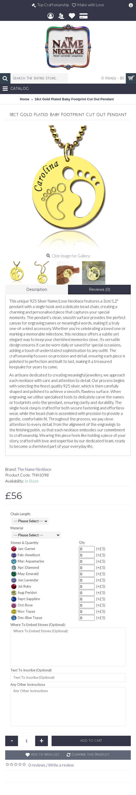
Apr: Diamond (25, 567)
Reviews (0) (99, 289)
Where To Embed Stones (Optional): (37, 625)
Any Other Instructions (27, 684)
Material (16, 528)
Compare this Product (90, 754)
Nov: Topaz (23, 611)
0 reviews (37, 765)
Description (36, 289)
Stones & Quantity (25, 543)
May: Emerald (25, 574)
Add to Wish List (45, 754)
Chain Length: (20, 514)
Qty (82, 542)
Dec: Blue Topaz (26, 617)
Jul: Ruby (21, 586)
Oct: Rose (22, 605)
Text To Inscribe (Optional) (31, 670)
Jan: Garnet (23, 549)
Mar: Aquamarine (27, 561)
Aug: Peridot (24, 592)
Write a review (61, 765)
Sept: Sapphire (25, 599)
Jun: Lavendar (25, 580)
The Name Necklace (34, 469)
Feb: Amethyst (25, 555)
